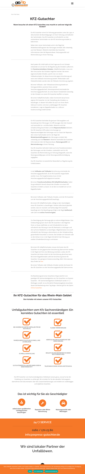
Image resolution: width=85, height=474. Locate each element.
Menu (72, 3)
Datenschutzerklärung (51, 471)
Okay (30, 471)
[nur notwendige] (83, 469)
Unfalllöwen (42, 451)
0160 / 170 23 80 (42, 430)
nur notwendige (38, 471)
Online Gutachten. (36, 288)
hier (42, 261)
